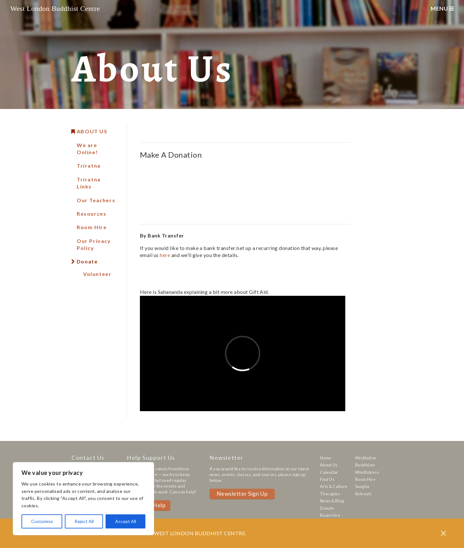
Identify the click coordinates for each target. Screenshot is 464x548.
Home (325, 458)
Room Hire (92, 227)
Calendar (329, 472)
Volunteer (97, 274)
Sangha (362, 486)
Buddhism (365, 465)
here (165, 255)
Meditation (365, 458)
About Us (92, 131)
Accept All (125, 521)
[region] (83, 498)
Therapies (330, 493)
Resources (91, 214)
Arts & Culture (334, 486)
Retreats (363, 493)
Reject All (84, 521)
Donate (87, 261)
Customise (42, 521)
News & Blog (332, 500)
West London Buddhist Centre (55, 8)
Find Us (327, 479)
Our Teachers (96, 200)
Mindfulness (367, 472)
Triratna (89, 165)
